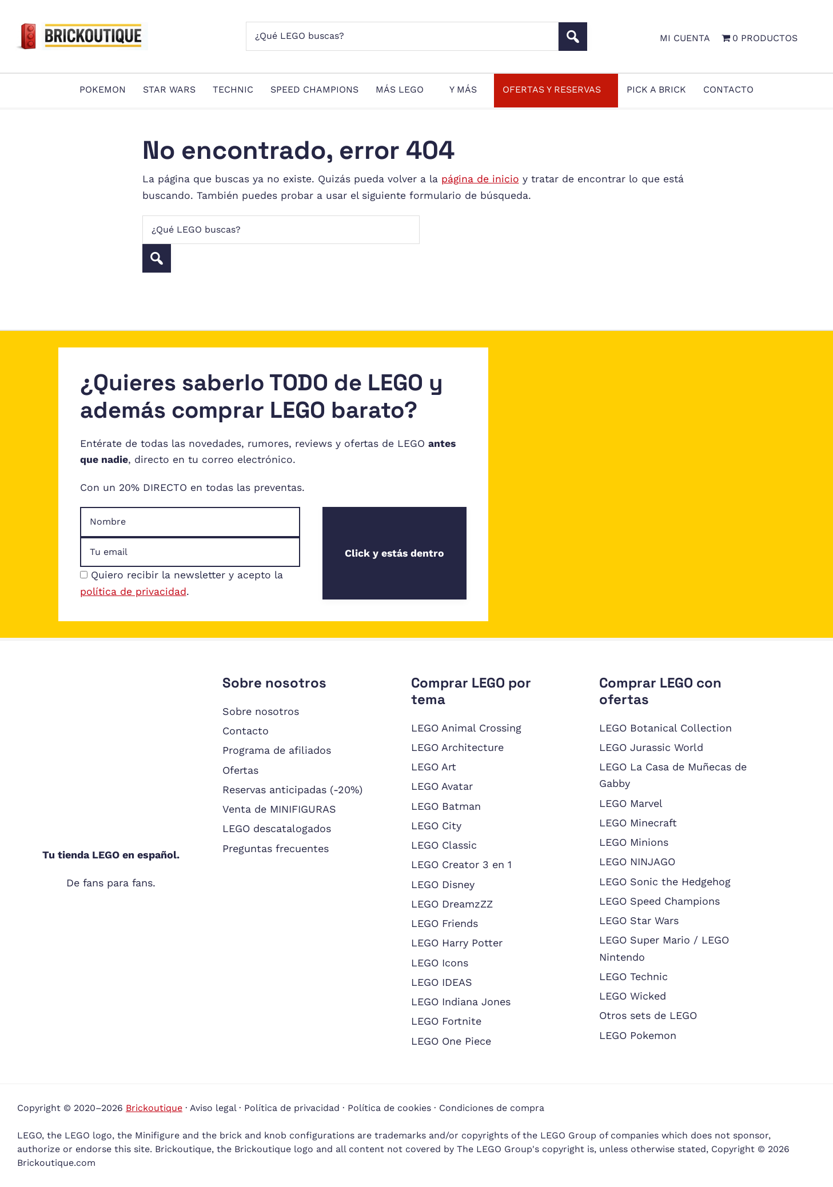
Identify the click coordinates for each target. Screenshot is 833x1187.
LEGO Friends (444, 923)
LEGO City (436, 826)
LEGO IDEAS (441, 982)
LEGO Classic (444, 845)
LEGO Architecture (457, 747)
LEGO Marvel (631, 803)
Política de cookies (389, 1107)
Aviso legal (213, 1107)
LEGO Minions (633, 842)
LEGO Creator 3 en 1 (461, 864)
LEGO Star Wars (639, 920)
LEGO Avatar (442, 786)
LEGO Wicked (632, 996)
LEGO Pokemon (637, 1035)
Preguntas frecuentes (275, 848)
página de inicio (480, 179)
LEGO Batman (446, 806)
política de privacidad (133, 591)
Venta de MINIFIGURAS (279, 809)
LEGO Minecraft (638, 823)
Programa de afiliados (276, 750)
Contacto (245, 731)
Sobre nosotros (260, 711)
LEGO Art (433, 767)
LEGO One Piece (451, 1041)
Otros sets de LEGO (648, 1015)
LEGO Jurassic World (651, 747)
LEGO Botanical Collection (665, 728)
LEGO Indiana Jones (461, 1002)
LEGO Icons (439, 963)
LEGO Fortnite (446, 1021)
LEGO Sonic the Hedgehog (665, 882)
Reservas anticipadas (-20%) (292, 790)
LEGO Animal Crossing (466, 728)
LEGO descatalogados (276, 828)
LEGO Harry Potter (457, 943)
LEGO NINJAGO (637, 862)
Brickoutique (154, 1107)
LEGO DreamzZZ (452, 904)
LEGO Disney (443, 884)
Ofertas (240, 770)
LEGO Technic (633, 976)
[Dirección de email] (190, 552)
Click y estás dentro (394, 553)
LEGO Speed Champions (659, 901)
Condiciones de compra (491, 1107)
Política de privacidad (292, 1107)
